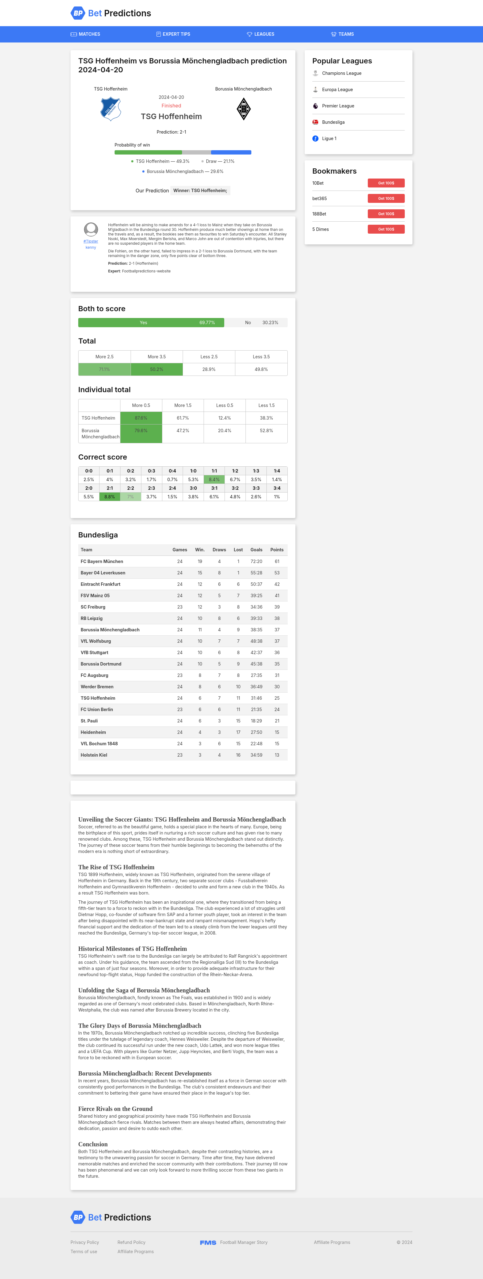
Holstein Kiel (94, 755)
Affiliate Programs (136, 1251)
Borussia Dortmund (101, 663)
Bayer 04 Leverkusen (103, 572)
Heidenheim (93, 732)
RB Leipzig (92, 618)
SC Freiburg (93, 606)
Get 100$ (386, 183)
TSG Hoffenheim (98, 698)
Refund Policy (132, 1242)
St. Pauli (89, 720)
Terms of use (84, 1251)
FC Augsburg (94, 675)
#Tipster (90, 241)
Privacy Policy (85, 1242)
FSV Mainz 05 (95, 595)
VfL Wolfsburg (96, 641)
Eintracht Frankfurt (100, 584)
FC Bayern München (102, 561)
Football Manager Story (234, 1242)
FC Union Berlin (97, 709)
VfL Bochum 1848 (99, 743)
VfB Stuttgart (94, 652)
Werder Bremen (97, 686)
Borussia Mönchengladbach (110, 629)
